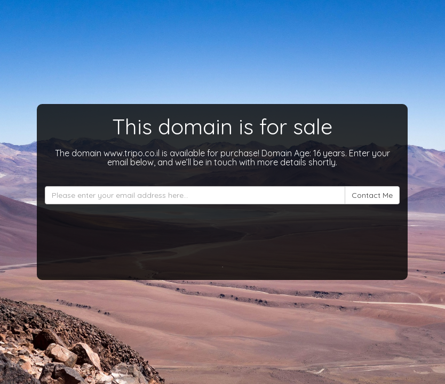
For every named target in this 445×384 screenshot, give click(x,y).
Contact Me (372, 195)
